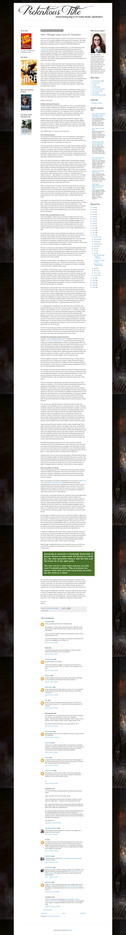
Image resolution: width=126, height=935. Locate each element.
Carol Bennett (49, 867)
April (95, 268)
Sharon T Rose (49, 770)
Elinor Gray (48, 743)
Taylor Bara (48, 856)
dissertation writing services (72, 886)
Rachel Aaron (49, 687)
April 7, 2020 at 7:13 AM (51, 877)
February (96, 273)
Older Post (83, 913)
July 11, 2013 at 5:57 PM (51, 783)
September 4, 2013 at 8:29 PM (53, 823)
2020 (93, 219)
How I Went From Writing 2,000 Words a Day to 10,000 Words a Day (98, 115)
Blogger (70, 930)
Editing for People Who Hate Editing (98, 171)
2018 (93, 223)
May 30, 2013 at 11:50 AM (52, 737)
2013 (93, 235)
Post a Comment (47, 910)
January (96, 275)
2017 (93, 226)
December (97, 237)
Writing (46, 610)
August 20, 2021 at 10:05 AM (52, 906)
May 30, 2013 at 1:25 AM (51, 670)
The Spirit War (45, 49)
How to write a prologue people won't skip (98, 158)
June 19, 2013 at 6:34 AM (51, 765)
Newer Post (44, 913)
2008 (93, 285)
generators (59, 482)
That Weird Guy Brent (51, 828)
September (97, 244)
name (53, 482)
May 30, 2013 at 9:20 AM (51, 726)
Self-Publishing (96, 91)
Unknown (47, 675)
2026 (93, 207)
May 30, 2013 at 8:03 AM (51, 708)
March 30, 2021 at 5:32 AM (52, 891)
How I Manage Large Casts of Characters (99, 256)
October (96, 241)
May (95, 253)
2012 (93, 278)
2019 (93, 221)
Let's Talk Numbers (97, 89)
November (97, 239)
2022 (93, 216)
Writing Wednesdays (97, 95)
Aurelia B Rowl (49, 659)
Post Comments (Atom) (54, 916)
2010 (93, 282)
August (96, 246)
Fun (93, 85)
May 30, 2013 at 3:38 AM (51, 682)
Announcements (96, 81)
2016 (93, 228)
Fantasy (49, 482)
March (95, 270)
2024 (93, 212)
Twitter (48, 598)
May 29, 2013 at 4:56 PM (51, 642)
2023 (93, 214)
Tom (46, 700)
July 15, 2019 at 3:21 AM (51, 862)
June (95, 251)
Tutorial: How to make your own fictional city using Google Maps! (97, 143)
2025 (93, 209)
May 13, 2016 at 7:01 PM (51, 851)
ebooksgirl (48, 621)
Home (63, 913)
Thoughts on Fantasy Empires (99, 261)
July (95, 248)
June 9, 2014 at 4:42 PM (51, 834)
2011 (93, 280)
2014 (93, 232)
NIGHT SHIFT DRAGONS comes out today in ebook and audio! (98, 186)
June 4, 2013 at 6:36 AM (51, 752)
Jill (46, 839)
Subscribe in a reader (96, 103)
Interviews (94, 87)
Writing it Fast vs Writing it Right (98, 264)
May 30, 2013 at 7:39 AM (51, 695)
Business (94, 83)
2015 (93, 230)
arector (47, 757)
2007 (93, 287)
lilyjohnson (48, 882)
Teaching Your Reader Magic (53, 340)
